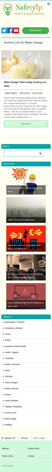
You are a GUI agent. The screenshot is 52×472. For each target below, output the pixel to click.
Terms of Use (7, 456)
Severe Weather (11, 401)
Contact (31, 456)
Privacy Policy (33, 448)
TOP (9, 438)
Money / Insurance (12, 364)
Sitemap (5, 448)
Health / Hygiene (11, 93)
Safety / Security (11, 388)
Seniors (8, 395)
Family (7, 334)
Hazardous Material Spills (15, 346)
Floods (8, 340)
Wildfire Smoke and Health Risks (21, 220)
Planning (8, 376)
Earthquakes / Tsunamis (15, 322)
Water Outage (37, 93)
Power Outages (11, 382)
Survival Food (24, 93)
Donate (35, 30)
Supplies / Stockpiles (13, 407)
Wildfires (8, 425)
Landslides (9, 358)
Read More (34, 124)
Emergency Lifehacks (14, 328)
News (7, 370)
